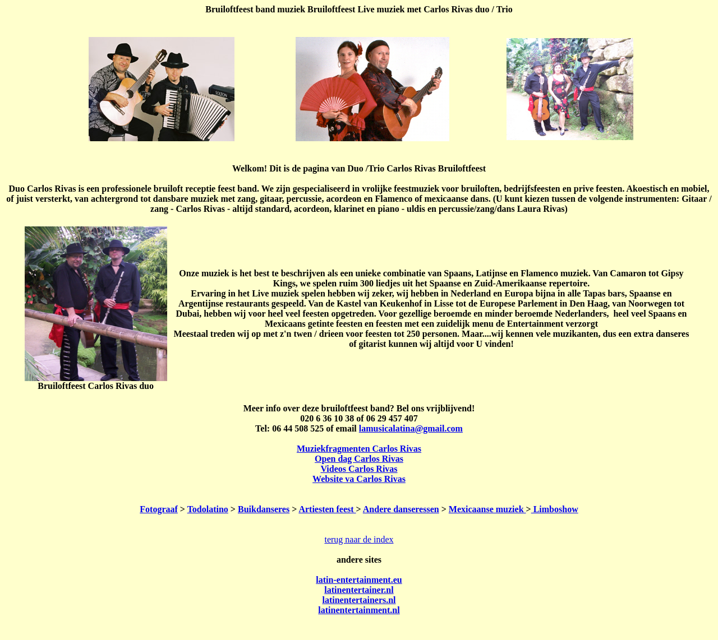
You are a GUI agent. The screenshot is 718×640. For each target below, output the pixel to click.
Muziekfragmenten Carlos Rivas (359, 448)
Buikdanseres (263, 509)
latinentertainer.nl (358, 590)
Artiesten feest (327, 509)
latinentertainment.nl (358, 610)
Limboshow (554, 509)
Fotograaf (159, 509)
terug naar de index (358, 539)
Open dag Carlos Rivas (359, 458)
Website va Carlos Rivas (359, 479)
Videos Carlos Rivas (358, 469)
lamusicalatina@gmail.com (411, 428)
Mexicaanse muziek (487, 509)
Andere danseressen (401, 509)
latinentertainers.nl (358, 600)
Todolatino (207, 509)
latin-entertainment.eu (359, 580)
